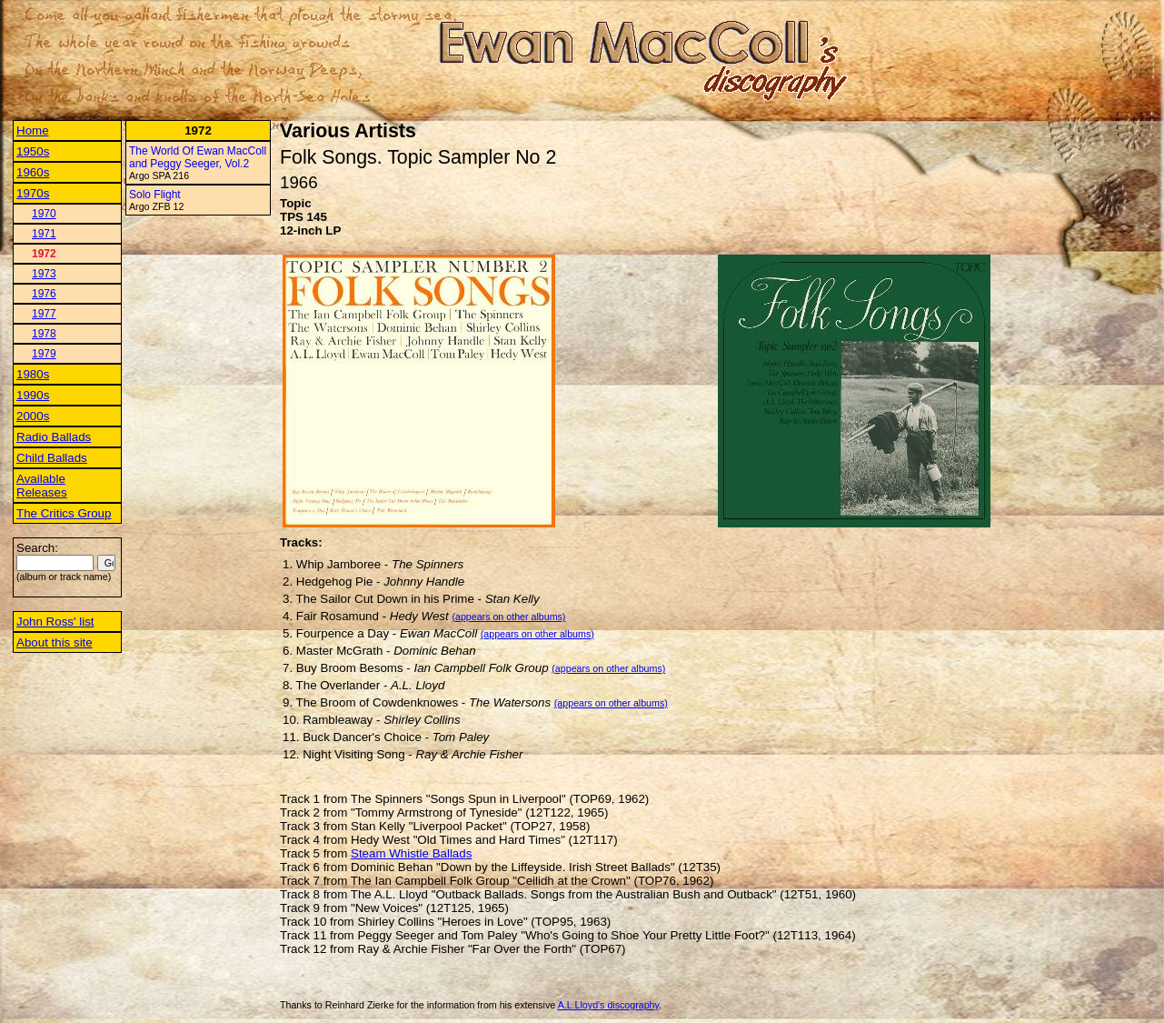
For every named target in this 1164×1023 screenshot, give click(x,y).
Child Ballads (51, 458)
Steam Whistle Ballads (411, 853)
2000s (32, 416)
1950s (32, 151)
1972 (44, 253)
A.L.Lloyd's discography (608, 1004)
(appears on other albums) (508, 616)
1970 (44, 213)
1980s (32, 374)
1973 (44, 273)
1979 (44, 353)
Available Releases (41, 485)
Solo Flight (155, 194)
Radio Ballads (53, 437)
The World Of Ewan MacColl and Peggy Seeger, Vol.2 (197, 157)
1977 (44, 313)
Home (32, 130)
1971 (44, 233)
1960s (32, 172)
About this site (54, 642)
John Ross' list (55, 621)
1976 (44, 293)
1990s (32, 395)
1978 (44, 333)
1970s (32, 193)
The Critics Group (63, 513)
